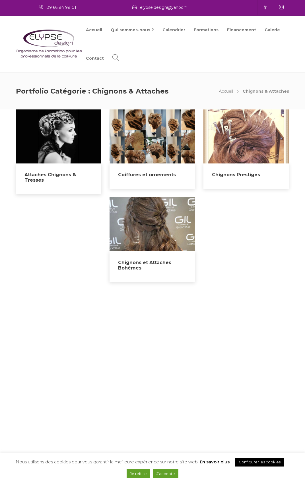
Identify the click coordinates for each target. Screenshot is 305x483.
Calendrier (173, 29)
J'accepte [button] (165, 473)
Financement (241, 29)
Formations (206, 29)
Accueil (94, 29)
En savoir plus (215, 462)
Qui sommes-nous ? (132, 29)
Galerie (272, 29)
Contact (95, 58)
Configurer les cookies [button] (260, 462)
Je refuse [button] (138, 473)
